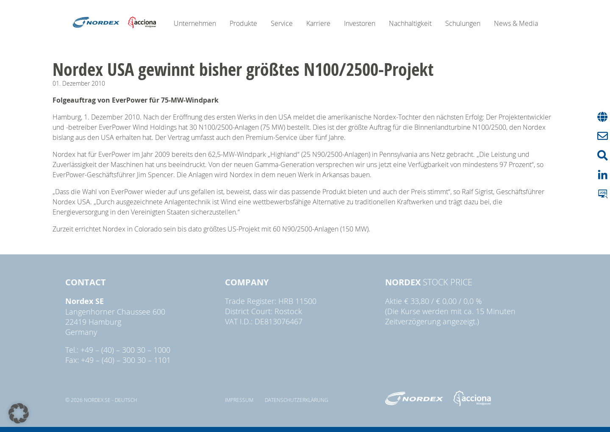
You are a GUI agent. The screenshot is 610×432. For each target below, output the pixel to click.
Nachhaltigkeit (410, 23)
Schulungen (462, 23)
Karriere (318, 23)
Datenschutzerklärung (296, 399)
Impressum (239, 399)
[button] (18, 413)
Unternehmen (195, 23)
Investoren (359, 23)
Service (282, 23)
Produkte (243, 23)
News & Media (516, 23)
